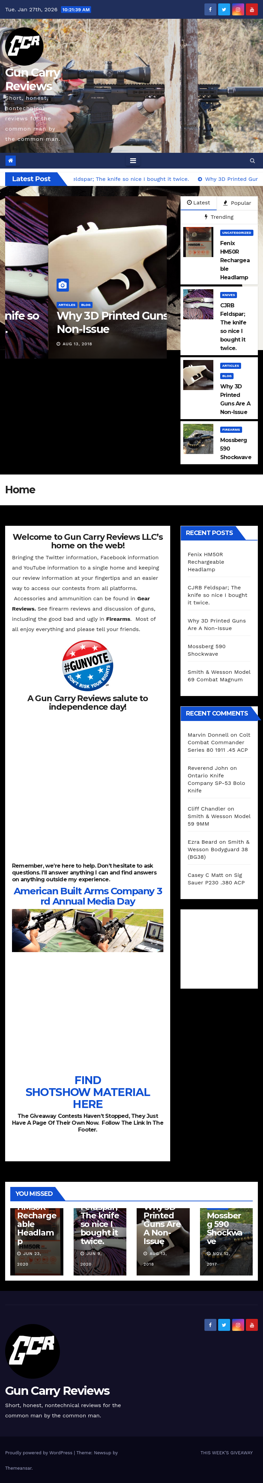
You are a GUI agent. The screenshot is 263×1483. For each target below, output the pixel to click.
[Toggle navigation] (133, 161)
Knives (228, 295)
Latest (198, 202)
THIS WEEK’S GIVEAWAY (226, 1452)
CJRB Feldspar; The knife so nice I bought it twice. (217, 595)
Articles (163, 305)
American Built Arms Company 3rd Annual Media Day (88, 896)
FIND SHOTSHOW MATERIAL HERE (88, 1092)
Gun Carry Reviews (32, 79)
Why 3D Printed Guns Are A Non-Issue (161, 1224)
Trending (219, 217)
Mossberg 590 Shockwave (225, 1228)
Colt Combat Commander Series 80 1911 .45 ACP (219, 742)
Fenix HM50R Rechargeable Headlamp (206, 562)
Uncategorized (236, 233)
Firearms (231, 429)
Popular (237, 203)
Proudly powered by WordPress (39, 1452)
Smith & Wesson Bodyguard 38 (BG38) (219, 849)
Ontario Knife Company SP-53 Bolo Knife (216, 783)
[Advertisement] (225, 947)
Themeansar (18, 1468)
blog (226, 376)
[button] (252, 160)
